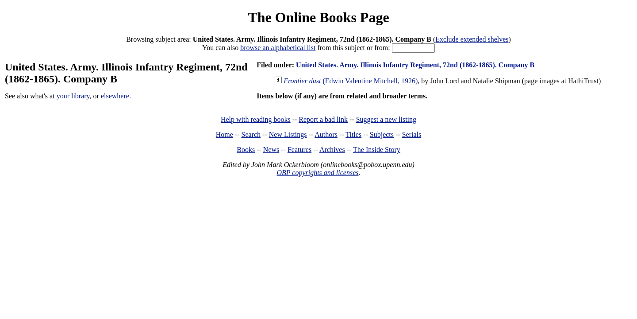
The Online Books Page (318, 17)
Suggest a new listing (386, 119)
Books (246, 149)
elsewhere (115, 96)
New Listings (288, 134)
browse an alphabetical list (277, 47)
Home (224, 134)
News (271, 149)
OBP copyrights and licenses (317, 172)
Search (251, 134)
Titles (353, 134)
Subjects (382, 134)
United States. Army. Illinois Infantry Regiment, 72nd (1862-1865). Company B (415, 65)
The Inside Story (376, 149)
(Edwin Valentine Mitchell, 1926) (351, 81)
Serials (412, 134)
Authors (326, 134)
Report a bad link (323, 119)
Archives (332, 149)
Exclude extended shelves (471, 39)
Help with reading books (256, 119)
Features (299, 149)
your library (73, 96)
